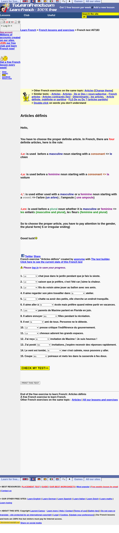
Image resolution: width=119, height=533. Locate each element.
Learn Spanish (65, 499)
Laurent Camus (37, 511)
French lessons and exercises (56, 30)
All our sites (93, 479)
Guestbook (6, 77)
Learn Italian (79, 499)
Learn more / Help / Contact (60, 511)
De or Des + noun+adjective (90, 94)
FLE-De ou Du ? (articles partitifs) (88, 99)
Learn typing (6, 503)
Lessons (5, 15)
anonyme (79, 259)
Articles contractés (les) (56, 96)
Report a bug (7, 78)
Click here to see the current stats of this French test (51, 262)
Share (37, 256)
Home (4, 72)
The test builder (100, 259)
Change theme (103, 90)
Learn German (49, 499)
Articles (89, 90)
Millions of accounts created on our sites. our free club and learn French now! (10, 41)
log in (35, 267)
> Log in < (6, 25)
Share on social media (31, 523)
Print (4, 75)
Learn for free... (10, 479)
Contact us (6, 491)
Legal (56, 515)
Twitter (29, 256)
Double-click (41, 103)
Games (78, 479)
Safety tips (93, 511)
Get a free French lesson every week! (10, 65)
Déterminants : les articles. (88, 96)
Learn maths (106, 499)
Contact (5, 73)
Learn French (28, 30)
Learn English (34, 499)
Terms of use (80, 511)
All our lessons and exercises (100, 399)
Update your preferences (82, 515)
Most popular (83, 487)
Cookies (64, 515)
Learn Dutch (93, 499)
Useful (51, 15)
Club (26, 15)
